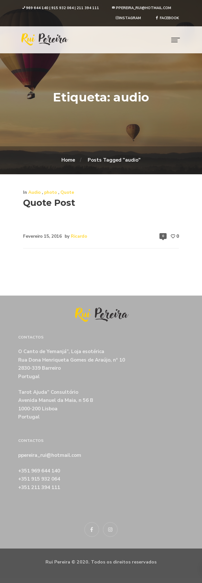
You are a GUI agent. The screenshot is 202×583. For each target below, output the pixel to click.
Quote (67, 192)
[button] (60, 8)
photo (50, 192)
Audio (34, 192)
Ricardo (79, 236)
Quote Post (49, 202)
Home (68, 160)
